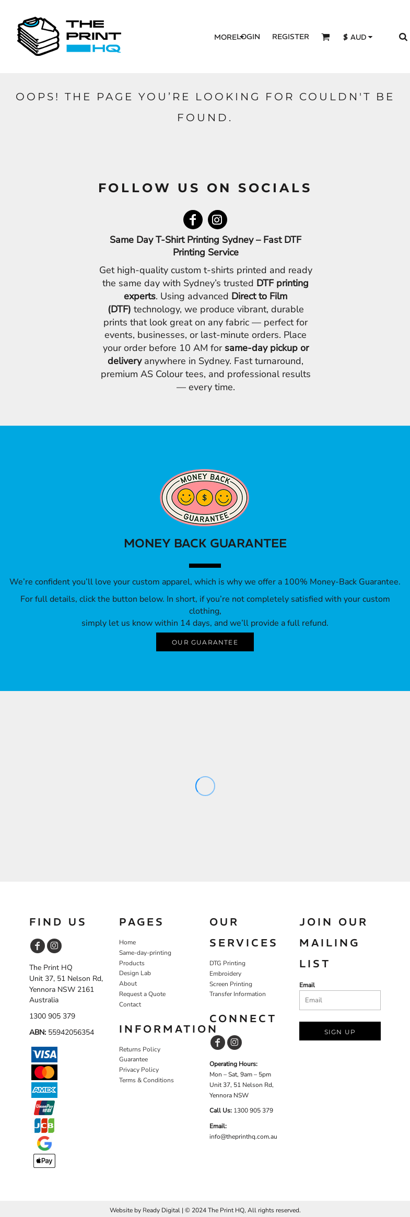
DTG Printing (227, 963)
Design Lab (135, 973)
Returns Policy (139, 1049)
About (128, 983)
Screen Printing (230, 984)
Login (248, 36)
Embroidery (225, 973)
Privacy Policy (139, 1070)
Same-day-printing (145, 953)
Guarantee (133, 1059)
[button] (325, 36)
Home (127, 942)
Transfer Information (237, 994)
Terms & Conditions (146, 1080)
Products (132, 963)
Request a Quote (142, 994)
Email (307, 985)
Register (290, 36)
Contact (130, 1004)
